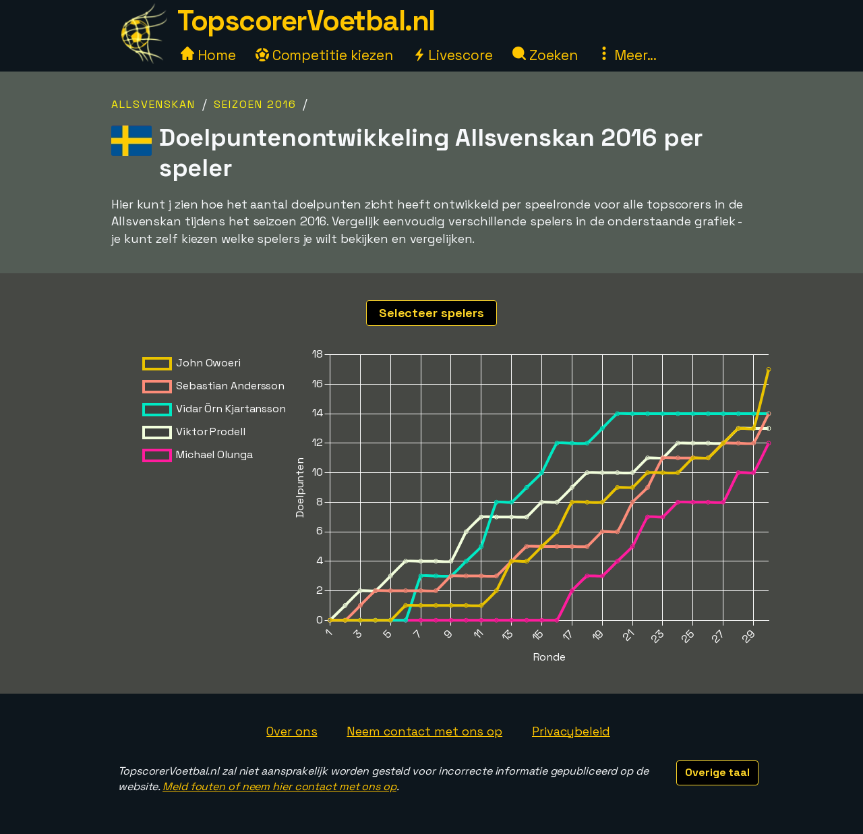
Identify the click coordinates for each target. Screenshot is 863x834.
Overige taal (717, 772)
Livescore (453, 55)
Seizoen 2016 (255, 104)
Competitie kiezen (324, 55)
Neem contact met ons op (424, 731)
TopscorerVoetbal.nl (306, 20)
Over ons (291, 731)
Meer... (627, 55)
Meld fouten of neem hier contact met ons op (279, 786)
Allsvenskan (153, 104)
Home (208, 55)
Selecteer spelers (431, 313)
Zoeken (545, 55)
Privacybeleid (571, 731)
